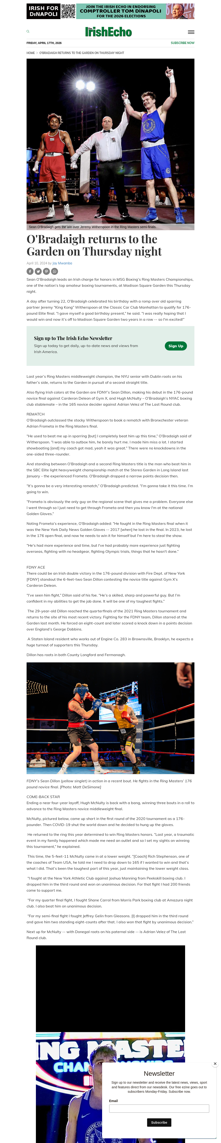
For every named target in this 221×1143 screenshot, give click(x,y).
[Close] (215, 1063)
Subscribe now (182, 43)
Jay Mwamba (62, 263)
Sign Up (176, 346)
